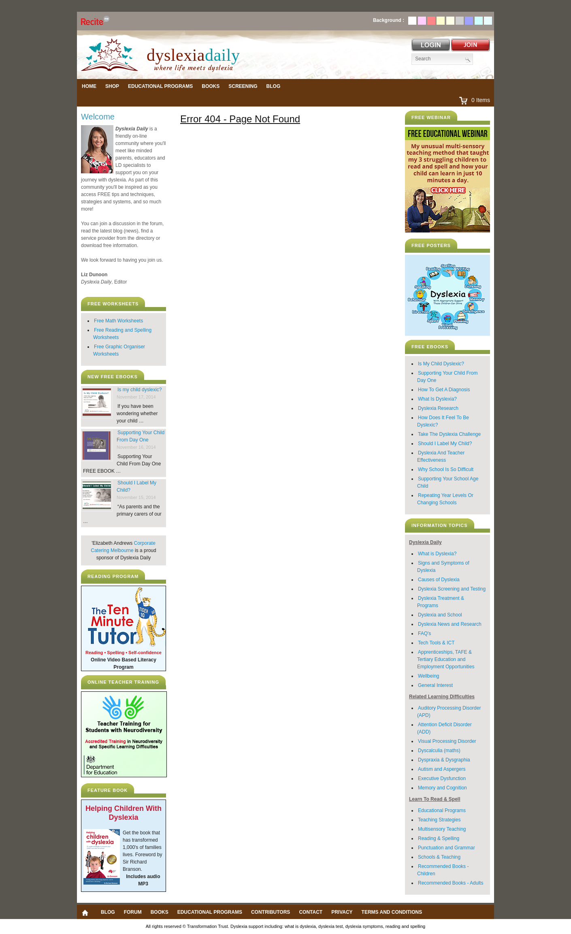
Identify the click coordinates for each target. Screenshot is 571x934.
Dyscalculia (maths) (439, 750)
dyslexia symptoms (364, 926)
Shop (112, 86)
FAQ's (424, 633)
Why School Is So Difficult (445, 469)
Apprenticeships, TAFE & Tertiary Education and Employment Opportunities (445, 659)
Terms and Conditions (392, 912)
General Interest (435, 685)
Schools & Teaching (439, 857)
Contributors (270, 912)
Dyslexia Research (438, 408)
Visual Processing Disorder (447, 741)
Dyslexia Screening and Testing (452, 589)
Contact (310, 912)
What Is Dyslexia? (437, 399)
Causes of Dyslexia (439, 579)
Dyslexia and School (440, 615)
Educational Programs (160, 86)
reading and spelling (405, 926)
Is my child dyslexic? (139, 389)
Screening (242, 86)
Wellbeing (428, 676)
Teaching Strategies (439, 820)
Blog (273, 86)
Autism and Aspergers (441, 769)
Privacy (341, 912)
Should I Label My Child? (445, 443)
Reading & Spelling (438, 838)
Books (210, 86)
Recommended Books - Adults (450, 883)
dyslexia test (330, 926)
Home (89, 86)
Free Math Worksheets (118, 321)
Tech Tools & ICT (436, 643)
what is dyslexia (300, 926)
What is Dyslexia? (437, 554)
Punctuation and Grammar (446, 848)
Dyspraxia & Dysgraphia (444, 760)
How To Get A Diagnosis (444, 389)
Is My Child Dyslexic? (441, 364)
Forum (133, 912)
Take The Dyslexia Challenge (449, 434)
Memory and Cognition (442, 788)
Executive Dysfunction (442, 778)
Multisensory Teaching (442, 829)
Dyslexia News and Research (450, 624)
